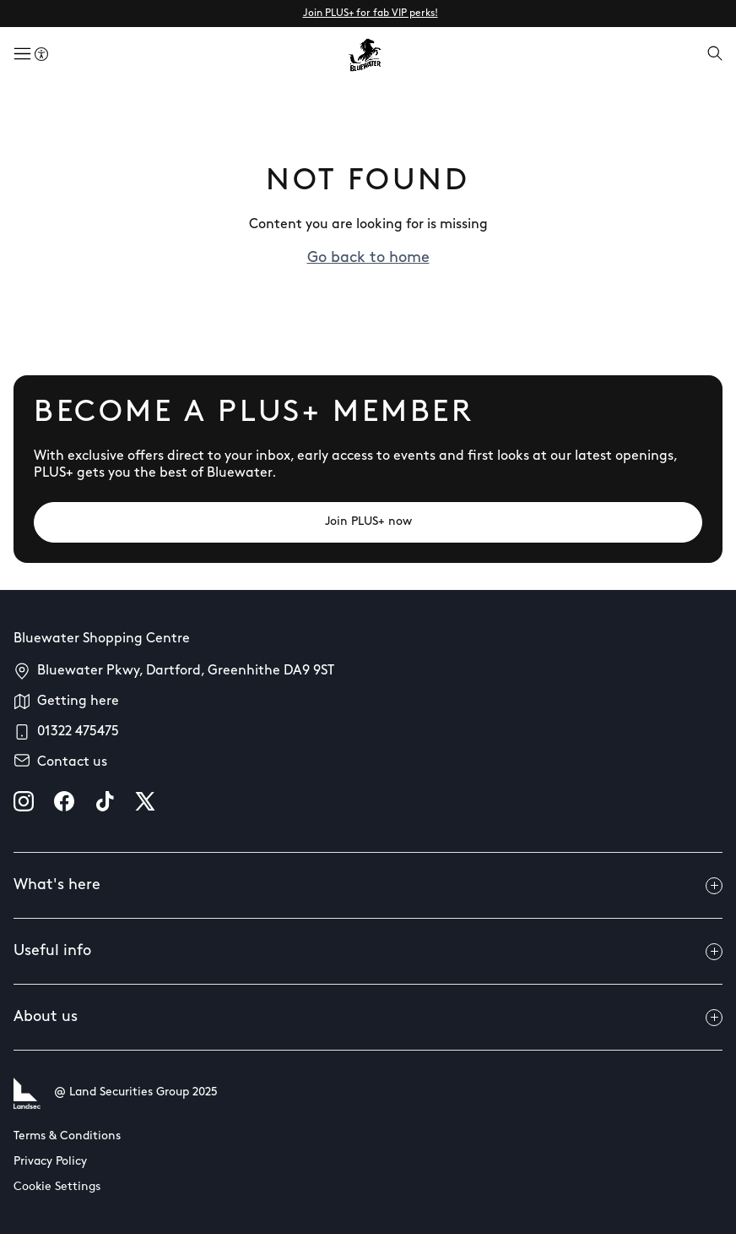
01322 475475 (78, 732)
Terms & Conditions (67, 1136)
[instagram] (24, 801)
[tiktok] (105, 801)
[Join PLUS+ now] (368, 522)
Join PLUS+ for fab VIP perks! (370, 13)
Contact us (72, 762)
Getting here (78, 701)
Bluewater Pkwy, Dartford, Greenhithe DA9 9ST (185, 671)
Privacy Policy (50, 1161)
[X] (145, 801)
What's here (368, 885)
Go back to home (368, 258)
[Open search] (714, 55)
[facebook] (64, 801)
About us (368, 1017)
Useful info (368, 951)
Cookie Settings (57, 1187)
